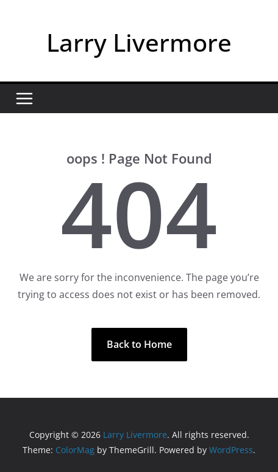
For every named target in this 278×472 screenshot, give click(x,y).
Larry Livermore (139, 42)
